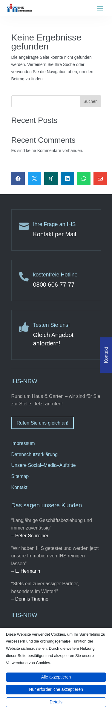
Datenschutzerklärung (34, 454)
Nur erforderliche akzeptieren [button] (56, 689)
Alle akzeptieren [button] (56, 677)
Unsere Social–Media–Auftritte (43, 465)
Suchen (90, 101)
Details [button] (56, 702)
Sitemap (20, 476)
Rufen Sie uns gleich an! (42, 422)
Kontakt (19, 487)
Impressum (23, 443)
